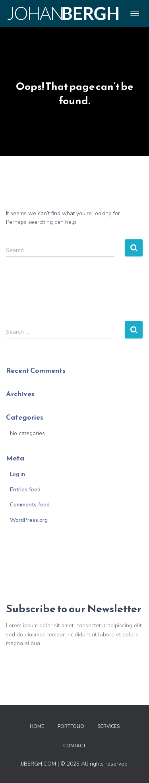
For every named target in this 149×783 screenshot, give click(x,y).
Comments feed (30, 504)
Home (37, 726)
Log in (17, 474)
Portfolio (71, 726)
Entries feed (25, 489)
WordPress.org (29, 520)
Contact (74, 746)
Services (109, 726)
